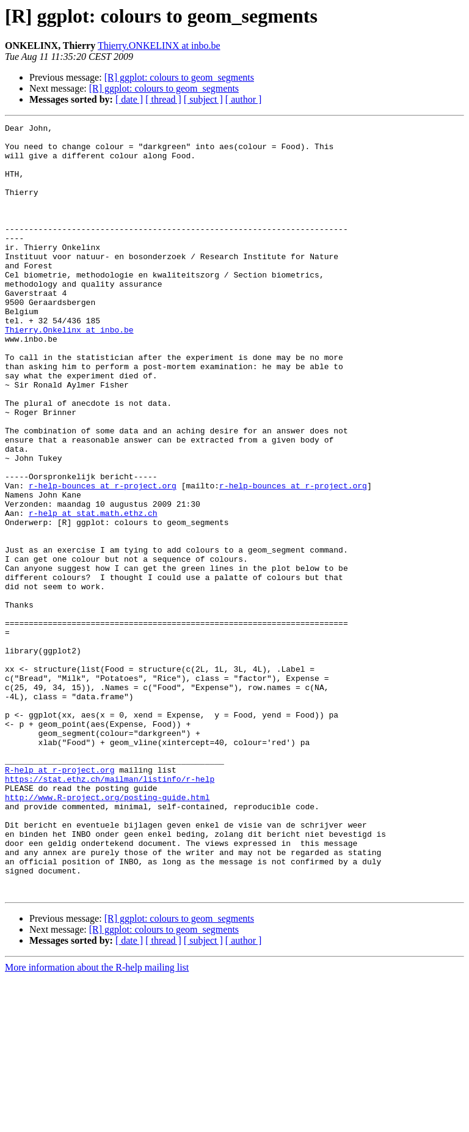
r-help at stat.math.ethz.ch (93, 591)
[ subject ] (203, 99)
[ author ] (243, 99)
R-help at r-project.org (59, 899)
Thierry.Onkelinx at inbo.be (69, 371)
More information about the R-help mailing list (97, 1121)
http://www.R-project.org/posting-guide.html (107, 932)
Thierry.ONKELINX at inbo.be (159, 45)
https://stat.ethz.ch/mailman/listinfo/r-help (109, 910)
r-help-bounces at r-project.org (102, 558)
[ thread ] (163, 99)
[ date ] (129, 99)
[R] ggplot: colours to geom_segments (179, 77)
